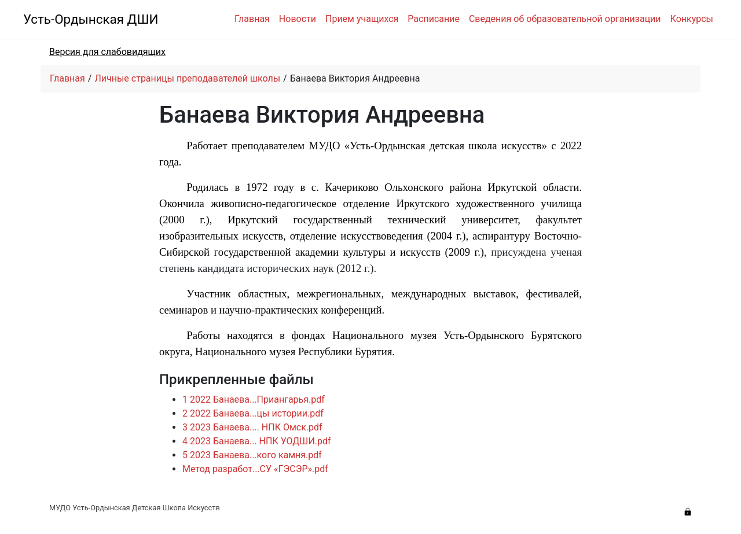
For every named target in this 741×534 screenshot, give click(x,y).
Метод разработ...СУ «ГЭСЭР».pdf (255, 468)
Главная (252, 18)
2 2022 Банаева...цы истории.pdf (253, 413)
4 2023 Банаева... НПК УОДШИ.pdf (256, 441)
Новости (297, 18)
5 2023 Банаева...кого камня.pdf (252, 455)
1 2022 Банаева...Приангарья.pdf (253, 399)
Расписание (434, 18)
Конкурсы (691, 18)
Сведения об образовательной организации (565, 18)
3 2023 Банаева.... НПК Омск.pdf (252, 427)
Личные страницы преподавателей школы (187, 78)
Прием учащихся (361, 18)
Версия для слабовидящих (107, 51)
